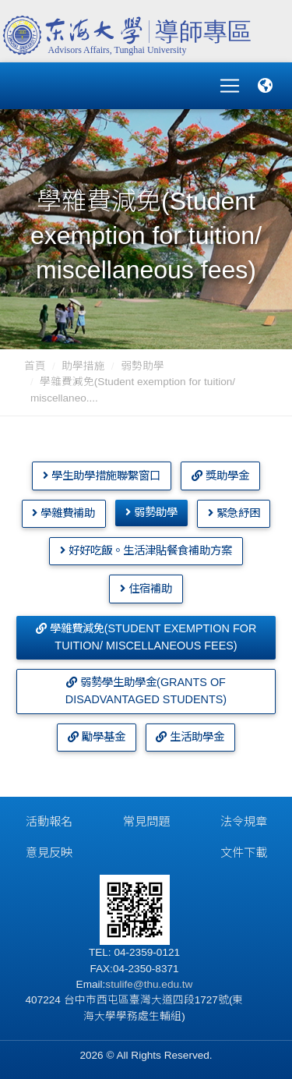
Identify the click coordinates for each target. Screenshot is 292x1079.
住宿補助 (146, 588)
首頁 (35, 366)
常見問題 (146, 821)
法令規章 (243, 821)
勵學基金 (96, 737)
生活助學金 (190, 737)
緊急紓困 (234, 513)
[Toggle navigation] (230, 86)
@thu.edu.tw (163, 984)
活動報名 (49, 821)
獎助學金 (220, 475)
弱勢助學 (142, 366)
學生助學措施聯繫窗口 (101, 475)
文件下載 (243, 852)
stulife (119, 984)
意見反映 (49, 852)
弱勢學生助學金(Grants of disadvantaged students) (146, 691)
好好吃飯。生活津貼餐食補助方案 (146, 550)
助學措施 (83, 366)
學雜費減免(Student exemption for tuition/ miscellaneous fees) (146, 637)
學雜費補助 (63, 513)
